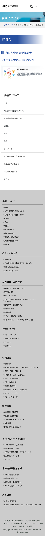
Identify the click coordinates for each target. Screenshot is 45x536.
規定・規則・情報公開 (12, 371)
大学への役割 (9, 308)
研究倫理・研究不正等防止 (14, 375)
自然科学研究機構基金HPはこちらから (18, 59)
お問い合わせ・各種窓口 (13, 444)
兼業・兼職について (11, 448)
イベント (7, 342)
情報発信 (7, 346)
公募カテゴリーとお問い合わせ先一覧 (18, 320)
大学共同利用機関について (14, 110)
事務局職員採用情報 (11, 474)
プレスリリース (10, 335)
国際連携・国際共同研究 (13, 305)
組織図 (6, 126)
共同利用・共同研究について (15, 288)
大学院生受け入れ (11, 270)
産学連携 (7, 312)
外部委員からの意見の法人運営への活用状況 (21, 367)
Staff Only (8, 459)
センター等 (8, 148)
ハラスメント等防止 (11, 378)
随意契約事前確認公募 (12, 427)
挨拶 (5, 103)
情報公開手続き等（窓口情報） (16, 389)
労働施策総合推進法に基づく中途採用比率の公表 (22, 504)
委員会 (6, 141)
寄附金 (6, 179)
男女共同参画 (9, 233)
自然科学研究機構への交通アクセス (17, 452)
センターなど (9, 229)
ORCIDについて (10, 296)
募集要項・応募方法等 (12, 482)
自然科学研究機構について (14, 118)
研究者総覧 (8, 292)
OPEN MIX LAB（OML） (14, 316)
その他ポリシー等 (11, 397)
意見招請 (7, 423)
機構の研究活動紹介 (11, 164)
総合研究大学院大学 (11, 267)
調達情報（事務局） (11, 412)
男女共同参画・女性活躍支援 (15, 156)
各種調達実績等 (10, 386)
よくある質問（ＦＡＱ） (13, 486)
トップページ (7, 24)
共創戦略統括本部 (10, 171)
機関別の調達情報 (11, 416)
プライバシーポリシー (12, 393)
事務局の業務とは (11, 478)
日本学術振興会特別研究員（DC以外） (18, 263)
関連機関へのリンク (11, 456)
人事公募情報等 (10, 501)
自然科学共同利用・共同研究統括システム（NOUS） (20, 300)
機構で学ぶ (8, 259)
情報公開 (7, 364)
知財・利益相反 (10, 382)
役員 (5, 133)
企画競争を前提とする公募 (14, 419)
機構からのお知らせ (11, 338)
